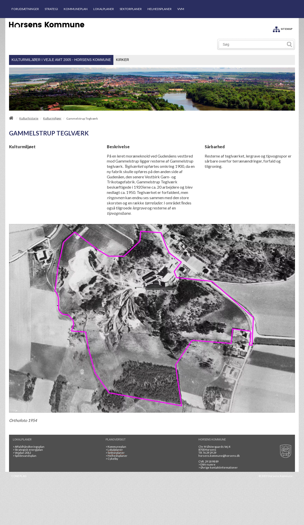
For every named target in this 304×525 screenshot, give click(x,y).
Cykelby (112, 458)
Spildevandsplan (24, 455)
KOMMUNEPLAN (76, 9)
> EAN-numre (206, 464)
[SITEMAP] (282, 28)
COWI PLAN (18, 476)
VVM (180, 9)
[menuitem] (61, 60)
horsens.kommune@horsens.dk (219, 455)
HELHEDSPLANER (159, 9)
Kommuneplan (116, 446)
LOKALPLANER (103, 9)
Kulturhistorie (28, 118)
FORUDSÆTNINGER (25, 9)
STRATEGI (51, 9)
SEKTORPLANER (131, 9)
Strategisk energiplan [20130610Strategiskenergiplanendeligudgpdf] (28, 449)
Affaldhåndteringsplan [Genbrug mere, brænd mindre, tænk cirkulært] (28, 446)
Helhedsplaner (116, 455)
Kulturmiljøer (52, 118)
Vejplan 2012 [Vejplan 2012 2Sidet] (22, 452)
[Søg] (252, 44)
